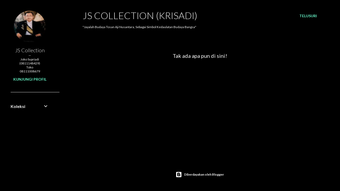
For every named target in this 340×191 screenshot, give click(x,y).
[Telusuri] (308, 16)
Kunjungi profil (29, 79)
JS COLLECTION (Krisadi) (140, 15)
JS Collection (30, 50)
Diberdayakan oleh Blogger (200, 174)
